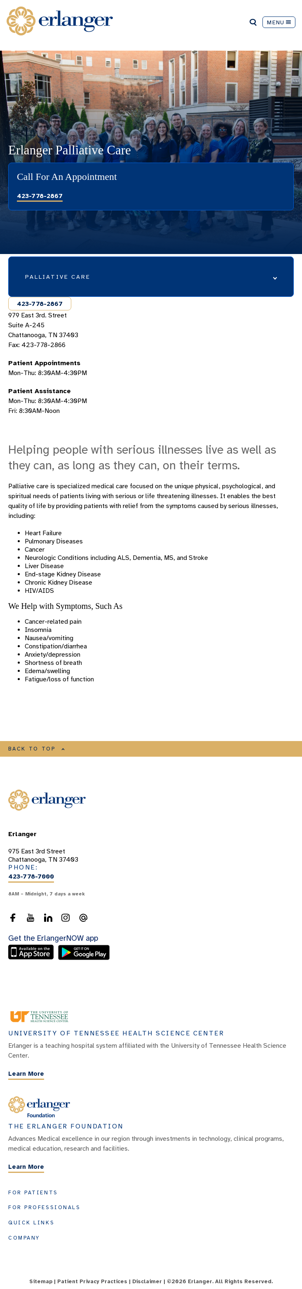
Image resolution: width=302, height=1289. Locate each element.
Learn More (26, 1074)
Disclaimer (147, 1281)
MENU (279, 22)
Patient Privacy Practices (92, 1281)
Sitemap (40, 1281)
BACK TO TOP (36, 749)
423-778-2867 (40, 196)
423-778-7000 (31, 877)
